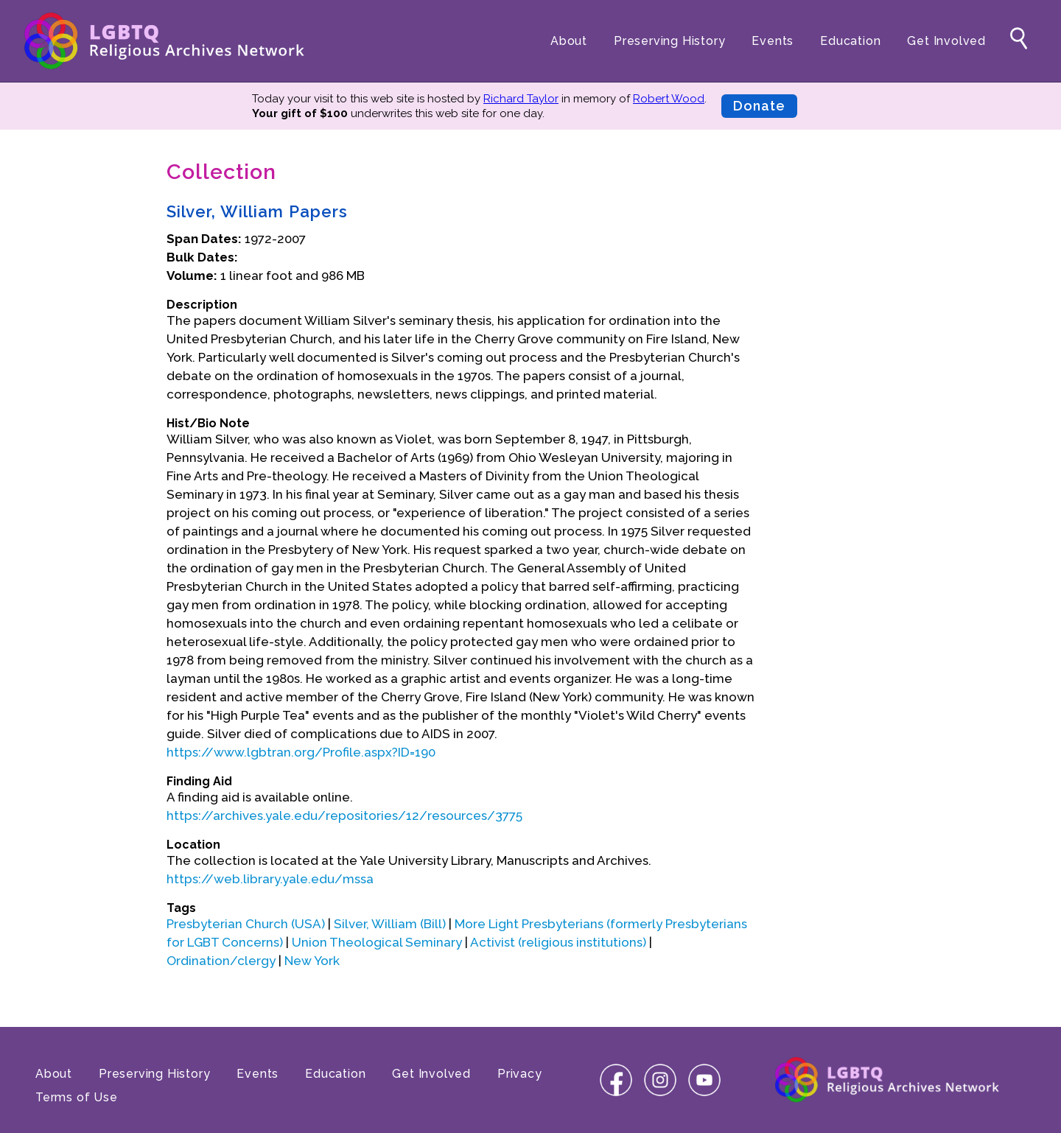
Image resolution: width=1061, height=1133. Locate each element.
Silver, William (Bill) (390, 923)
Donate (759, 105)
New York (312, 960)
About (568, 41)
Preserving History (669, 41)
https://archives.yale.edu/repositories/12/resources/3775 (344, 815)
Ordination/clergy (221, 960)
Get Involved (946, 41)
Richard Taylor (520, 98)
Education (850, 41)
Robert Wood (668, 98)
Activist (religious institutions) (558, 942)
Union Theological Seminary (377, 942)
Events (773, 41)
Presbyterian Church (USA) (246, 923)
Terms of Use (76, 1097)
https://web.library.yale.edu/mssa (270, 878)
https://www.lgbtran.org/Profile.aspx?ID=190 (301, 752)
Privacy (519, 1074)
